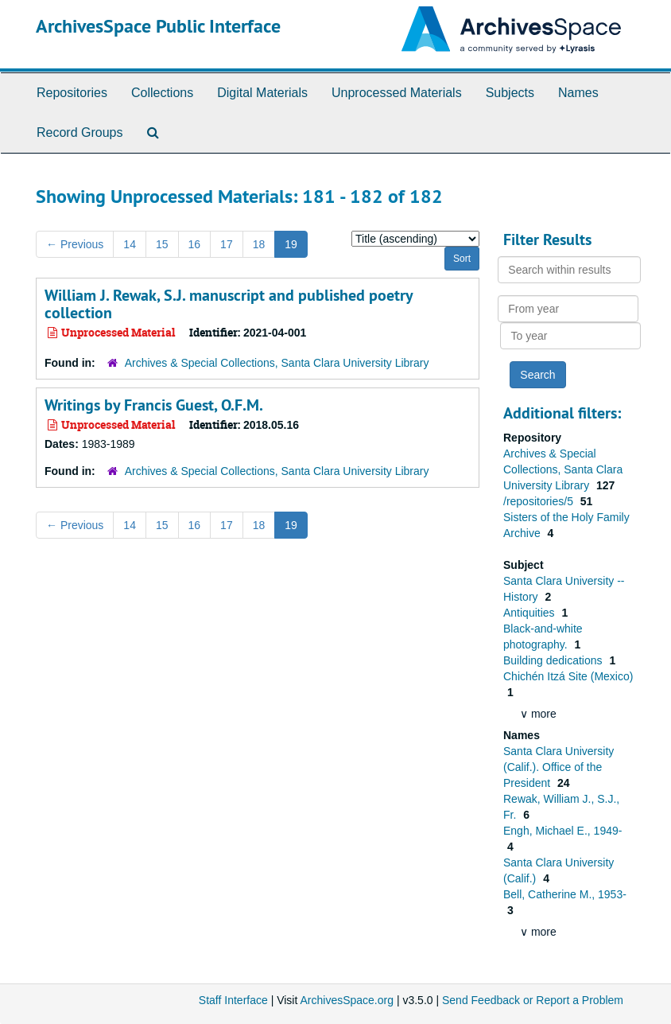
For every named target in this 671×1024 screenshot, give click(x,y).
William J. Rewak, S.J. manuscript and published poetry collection (229, 304)
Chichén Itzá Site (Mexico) (568, 676)
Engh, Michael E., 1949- (562, 830)
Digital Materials (262, 92)
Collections (162, 92)
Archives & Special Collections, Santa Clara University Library (277, 362)
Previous (74, 244)
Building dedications (554, 660)
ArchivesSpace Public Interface (158, 26)
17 (226, 244)
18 (259, 244)
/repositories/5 (539, 501)
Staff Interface (233, 1000)
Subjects (510, 92)
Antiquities (530, 612)
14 (129, 244)
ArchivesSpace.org (347, 1000)
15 (162, 244)
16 (194, 244)
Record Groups (80, 132)
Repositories (72, 92)
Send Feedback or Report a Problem (532, 1000)
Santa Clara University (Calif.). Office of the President (558, 767)
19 (291, 244)
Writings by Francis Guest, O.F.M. (154, 405)
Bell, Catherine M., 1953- (564, 894)
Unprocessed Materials (397, 92)
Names (578, 92)
